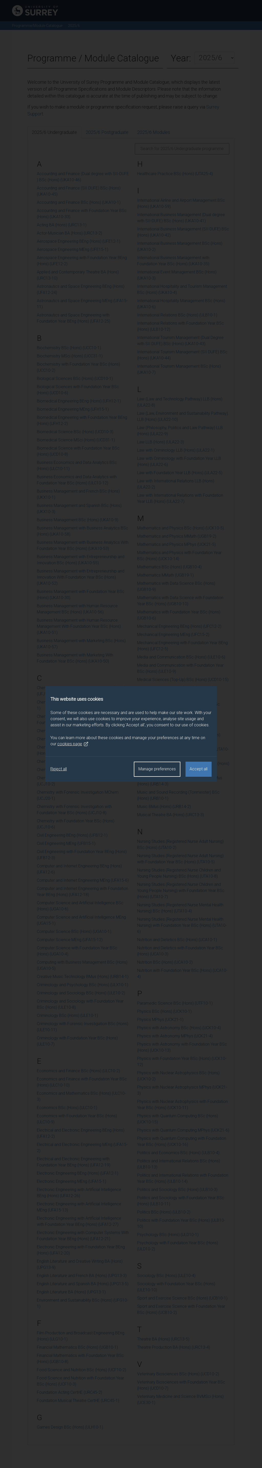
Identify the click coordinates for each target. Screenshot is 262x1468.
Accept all (199, 769)
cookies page (73, 744)
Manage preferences (157, 769)
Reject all (58, 769)
